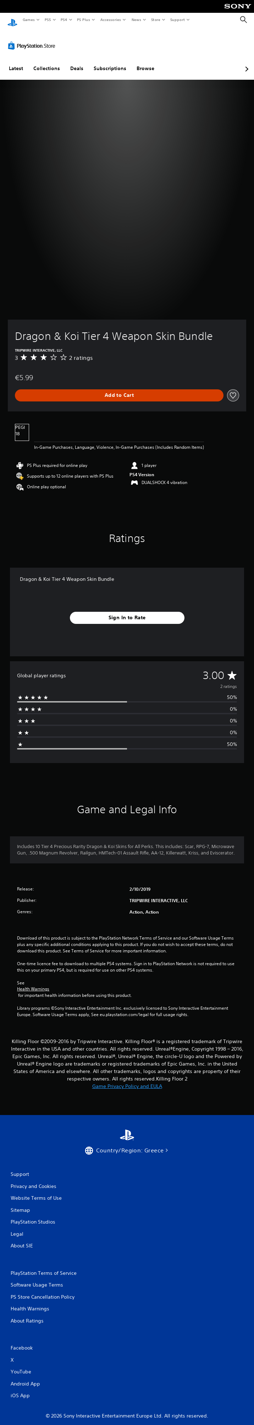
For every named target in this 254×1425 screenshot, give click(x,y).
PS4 (63, 19)
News (136, 19)
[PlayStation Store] (33, 38)
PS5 (47, 19)
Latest (16, 61)
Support (177, 19)
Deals (76, 61)
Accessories (110, 19)
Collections (46, 61)
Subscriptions (110, 61)
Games (28, 19)
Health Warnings (33, 982)
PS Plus (83, 19)
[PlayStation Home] (12, 20)
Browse (145, 61)
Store (155, 19)
